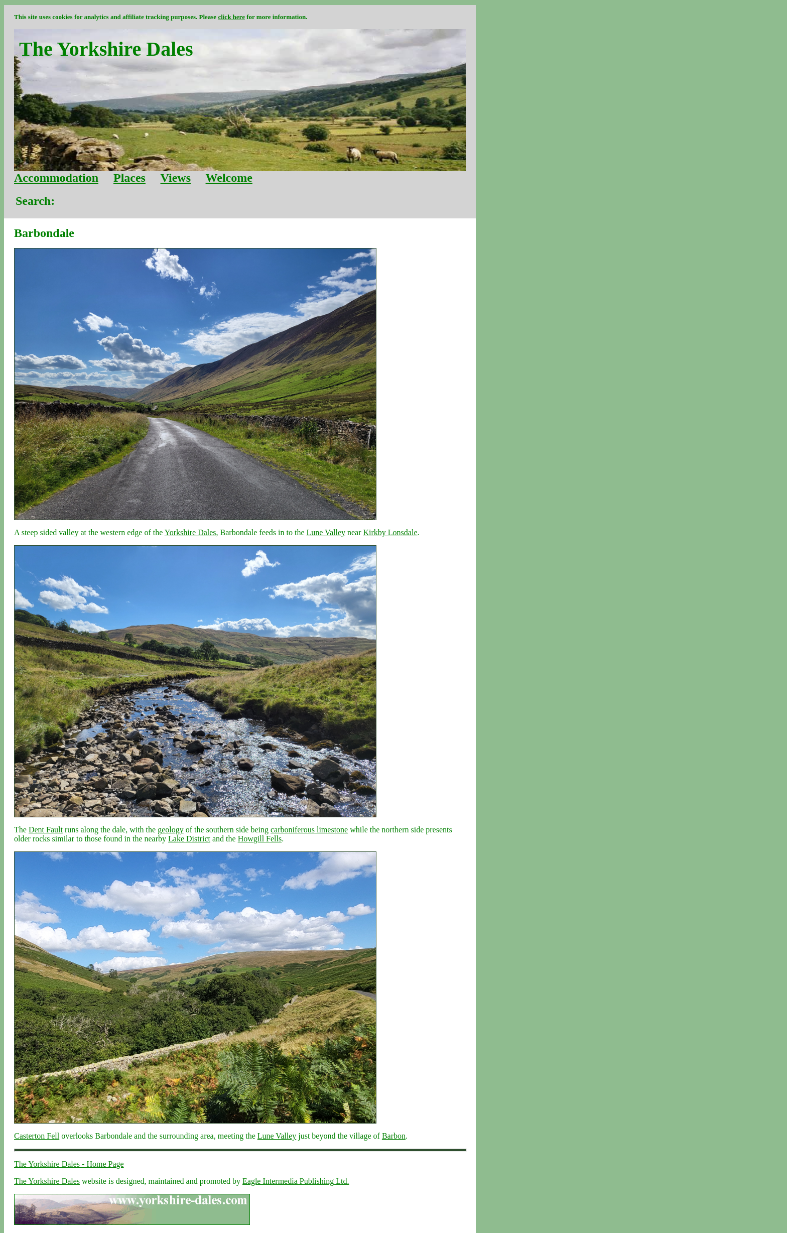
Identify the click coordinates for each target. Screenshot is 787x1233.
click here (231, 17)
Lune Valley (326, 532)
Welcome (229, 177)
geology (171, 829)
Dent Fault (46, 829)
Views (176, 177)
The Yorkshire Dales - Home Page (69, 1164)
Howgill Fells (260, 838)
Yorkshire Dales (190, 532)
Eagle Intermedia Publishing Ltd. (295, 1181)
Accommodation (56, 177)
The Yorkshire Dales (47, 1181)
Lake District (189, 838)
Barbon (394, 1136)
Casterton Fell (36, 1136)
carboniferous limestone (309, 829)
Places (129, 177)
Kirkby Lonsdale (390, 532)
